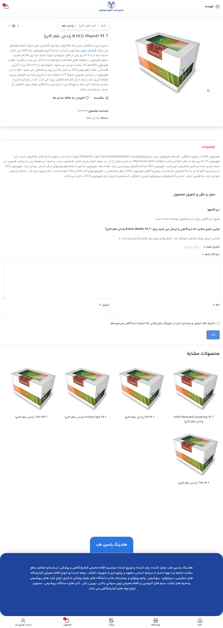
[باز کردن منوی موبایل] (212, 6)
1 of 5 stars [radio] (197, 247)
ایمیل (104, 304)
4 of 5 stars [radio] (187, 247)
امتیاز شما (212, 247)
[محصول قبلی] (18, 26)
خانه (103, 26)
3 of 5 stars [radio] (191, 247)
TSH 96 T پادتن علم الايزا (193, 483)
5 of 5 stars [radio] (184, 247)
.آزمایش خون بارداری (84, 50)
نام (216, 304)
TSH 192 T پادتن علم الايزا (31, 417)
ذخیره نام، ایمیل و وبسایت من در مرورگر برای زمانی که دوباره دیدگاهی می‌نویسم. (162, 323)
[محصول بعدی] (9, 26)
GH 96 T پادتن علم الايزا (140, 417)
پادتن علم (68, 26)
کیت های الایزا (87, 26)
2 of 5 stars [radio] (194, 247)
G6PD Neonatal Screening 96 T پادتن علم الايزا (194, 419)
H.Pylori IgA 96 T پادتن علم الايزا (85, 417)
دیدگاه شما (211, 254)
